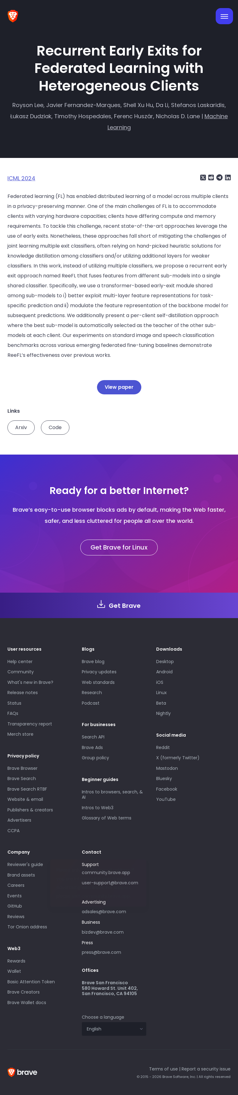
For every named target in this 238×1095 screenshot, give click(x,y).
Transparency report (29, 724)
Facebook (166, 789)
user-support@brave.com (110, 883)
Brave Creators (23, 992)
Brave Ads (92, 747)
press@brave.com (101, 952)
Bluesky (164, 778)
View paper (119, 387)
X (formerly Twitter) (178, 758)
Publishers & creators (30, 810)
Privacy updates (99, 672)
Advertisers (19, 820)
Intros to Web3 (97, 808)
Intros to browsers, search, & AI (112, 795)
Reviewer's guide (25, 864)
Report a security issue (206, 1069)
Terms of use (163, 1069)
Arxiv (21, 427)
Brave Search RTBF (27, 789)
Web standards (98, 682)
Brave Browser (22, 768)
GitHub (14, 906)
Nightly (163, 713)
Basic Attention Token (31, 982)
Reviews (15, 916)
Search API (93, 737)
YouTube (166, 799)
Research (92, 692)
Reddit (163, 747)
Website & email (25, 799)
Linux (161, 692)
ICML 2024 (21, 178)
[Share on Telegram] (219, 177)
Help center (20, 661)
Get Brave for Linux (119, 547)
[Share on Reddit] (210, 177)
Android (164, 672)
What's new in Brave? (30, 682)
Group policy (95, 758)
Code (55, 427)
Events (14, 896)
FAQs (12, 713)
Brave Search (21, 778)
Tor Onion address (27, 927)
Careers (15, 885)
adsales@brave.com (114, 911)
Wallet (14, 971)
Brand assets (21, 875)
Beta (161, 703)
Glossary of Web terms (106, 818)
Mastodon (167, 768)
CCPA (13, 831)
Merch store (20, 734)
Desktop (165, 661)
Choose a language (103, 1017)
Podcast (90, 703)
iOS (159, 682)
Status (14, 703)
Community (20, 672)
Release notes (22, 692)
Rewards (16, 961)
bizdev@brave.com (103, 932)
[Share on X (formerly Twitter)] (203, 177)
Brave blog (93, 661)
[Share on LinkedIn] (227, 177)
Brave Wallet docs (26, 1002)
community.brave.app (106, 872)
